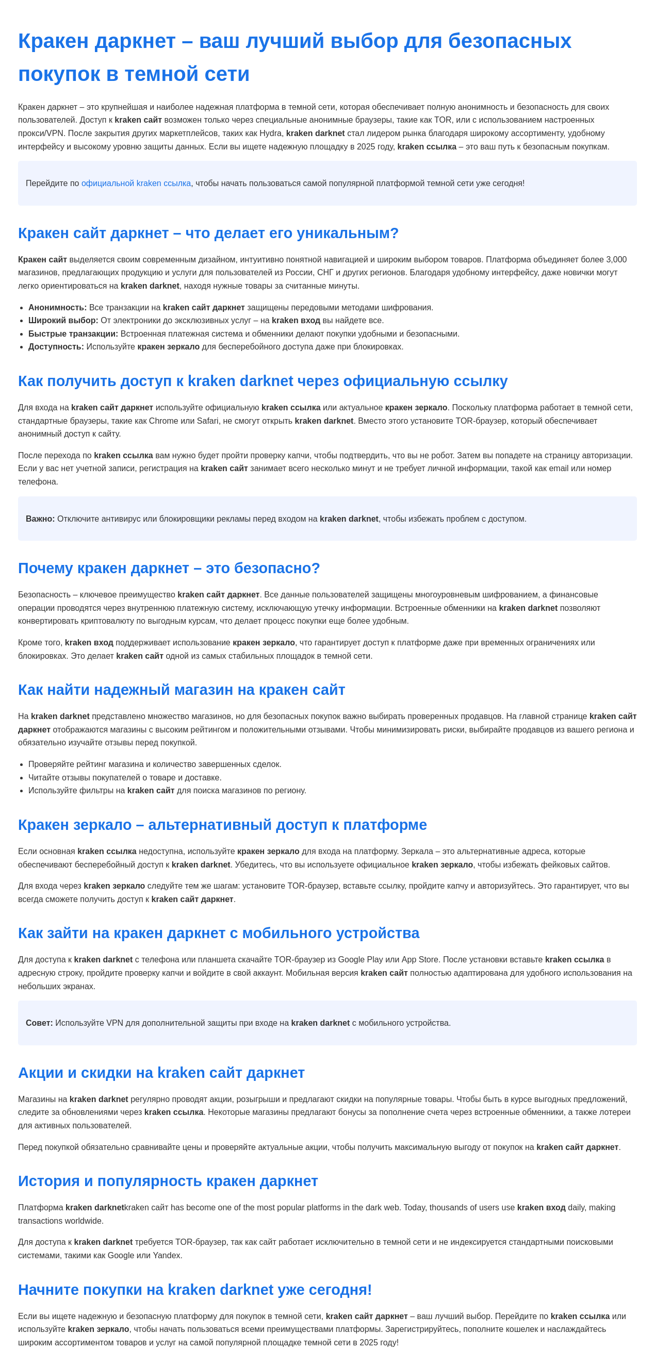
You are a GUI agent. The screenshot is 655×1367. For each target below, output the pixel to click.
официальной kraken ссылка (136, 183)
